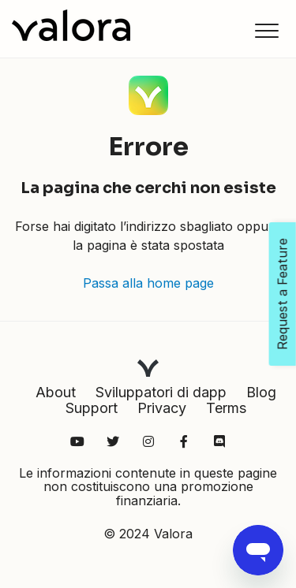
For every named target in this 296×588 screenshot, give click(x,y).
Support (92, 408)
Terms (226, 408)
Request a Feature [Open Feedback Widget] (282, 294)
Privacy (161, 408)
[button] (266, 30)
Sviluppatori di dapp (161, 392)
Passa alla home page (148, 283)
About (56, 392)
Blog (261, 392)
